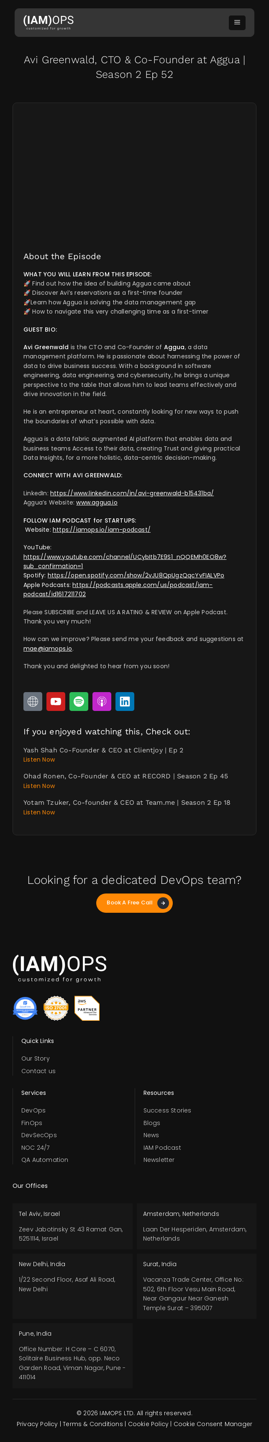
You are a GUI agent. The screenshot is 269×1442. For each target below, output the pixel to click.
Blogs (152, 1123)
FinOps (31, 1123)
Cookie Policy (148, 1424)
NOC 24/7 (35, 1147)
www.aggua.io (96, 502)
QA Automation (45, 1160)
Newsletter (159, 1160)
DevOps (33, 1110)
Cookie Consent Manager (213, 1424)
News (151, 1135)
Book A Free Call (138, 903)
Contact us (38, 1071)
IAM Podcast (162, 1147)
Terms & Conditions (93, 1424)
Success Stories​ (167, 1110)
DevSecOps (39, 1135)
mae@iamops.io (47, 648)
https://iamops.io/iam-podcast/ (102, 529)
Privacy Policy (37, 1424)
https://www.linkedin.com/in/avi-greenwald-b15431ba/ (132, 493)
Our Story (35, 1058)
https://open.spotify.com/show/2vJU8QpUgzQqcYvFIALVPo (136, 575)
